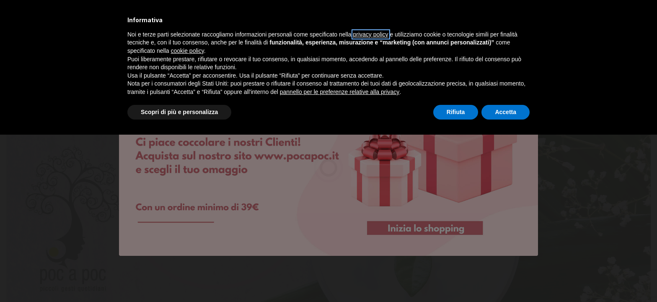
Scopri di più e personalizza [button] (179, 112)
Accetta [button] (505, 112)
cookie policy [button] (187, 50)
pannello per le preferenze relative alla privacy (340, 92)
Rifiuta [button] (456, 112)
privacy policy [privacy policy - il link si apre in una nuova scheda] (370, 34)
